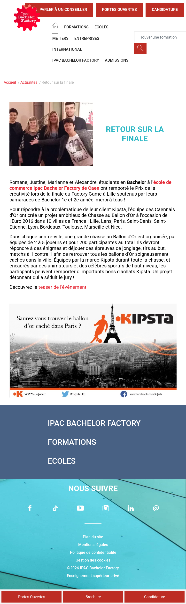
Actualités (28, 82)
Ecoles (101, 27)
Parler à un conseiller (59, 10)
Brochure (93, 597)
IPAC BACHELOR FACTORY (75, 60)
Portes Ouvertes (119, 9)
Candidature (165, 9)
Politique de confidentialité (93, 552)
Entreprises (86, 38)
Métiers (60, 38)
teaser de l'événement (62, 287)
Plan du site (93, 537)
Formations (76, 27)
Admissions (116, 60)
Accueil (10, 82)
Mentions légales (93, 544)
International (67, 49)
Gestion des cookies (93, 560)
